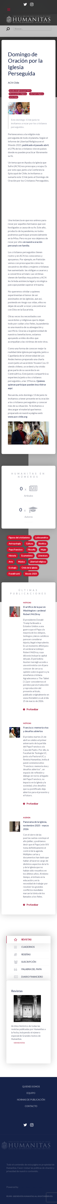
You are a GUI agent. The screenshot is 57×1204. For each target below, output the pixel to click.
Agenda (26, 818)
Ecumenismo (27, 555)
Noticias (27, 603)
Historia (12, 555)
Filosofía (31, 549)
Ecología (12, 568)
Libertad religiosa (36, 94)
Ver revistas (19, 1043)
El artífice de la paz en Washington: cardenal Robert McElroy (34, 610)
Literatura (42, 555)
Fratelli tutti (14, 574)
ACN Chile (13, 97)
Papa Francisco (15, 549)
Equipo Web (31, 1187)
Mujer (43, 549)
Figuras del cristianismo (19, 537)
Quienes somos (31, 1086)
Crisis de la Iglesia (29, 568)
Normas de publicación (31, 1099)
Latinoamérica (41, 537)
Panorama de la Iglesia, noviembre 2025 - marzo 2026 (36, 825)
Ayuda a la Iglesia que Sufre (20, 91)
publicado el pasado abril (35, 145)
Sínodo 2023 (31, 574)
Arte (11, 562)
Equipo (31, 1093)
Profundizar (32, 709)
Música (21, 562)
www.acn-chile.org (17, 416)
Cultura (29, 543)
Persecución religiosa (17, 94)
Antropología (15, 543)
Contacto (31, 1106)
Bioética (42, 543)
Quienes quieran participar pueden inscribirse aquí (27, 384)
